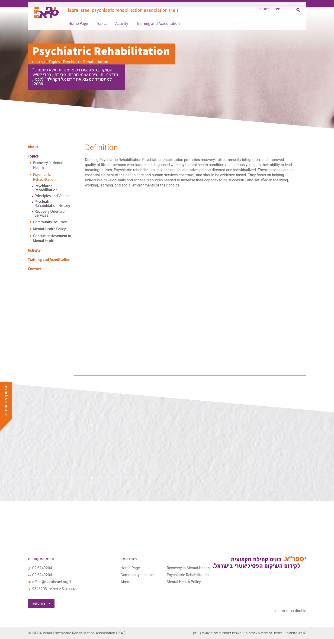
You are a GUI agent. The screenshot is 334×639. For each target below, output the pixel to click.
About (282, 4)
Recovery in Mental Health (49, 165)
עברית (36, 3)
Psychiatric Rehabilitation (45, 177)
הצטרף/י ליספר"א (6, 401)
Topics (100, 26)
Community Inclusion (51, 221)
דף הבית (38, 61)
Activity (120, 26)
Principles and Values (52, 196)
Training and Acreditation (157, 26)
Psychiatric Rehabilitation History (52, 204)
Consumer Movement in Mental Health (51, 238)
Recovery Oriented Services (50, 213)
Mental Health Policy (50, 228)
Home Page (77, 26)
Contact (299, 4)
